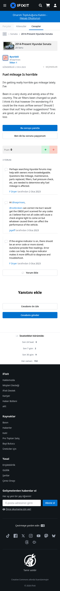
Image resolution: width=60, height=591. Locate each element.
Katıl (5, 433)
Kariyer (6, 395)
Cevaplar (36, 26)
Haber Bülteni (10, 401)
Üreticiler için (9, 448)
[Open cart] (48, 5)
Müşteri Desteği (11, 385)
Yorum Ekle (30, 272)
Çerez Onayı (9, 480)
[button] (5, 5)
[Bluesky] (53, 536)
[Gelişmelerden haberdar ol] (22, 503)
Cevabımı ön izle (30, 306)
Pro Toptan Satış (11, 438)
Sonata (14, 33)
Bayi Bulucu (9, 443)
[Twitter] (22, 536)
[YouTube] (37, 536)
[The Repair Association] (33, 542)
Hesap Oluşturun (30, 18)
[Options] (5, 34)
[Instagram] (30, 536)
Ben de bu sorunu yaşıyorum (30, 135)
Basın (5, 422)
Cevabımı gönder (30, 315)
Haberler (7, 427)
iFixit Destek (9, 390)
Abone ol (50, 502)
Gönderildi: (14, 67)
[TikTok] (7, 536)
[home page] (19, 5)
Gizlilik (6, 470)
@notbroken (15, 207)
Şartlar (6, 475)
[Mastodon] (45, 536)
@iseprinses (18, 202)
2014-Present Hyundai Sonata (37, 33)
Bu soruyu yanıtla (30, 128)
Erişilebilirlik (9, 464)
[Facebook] (14, 536)
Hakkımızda (9, 380)
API (4, 406)
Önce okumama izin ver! (17, 509)
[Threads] (26, 542)
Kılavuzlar (21, 26)
